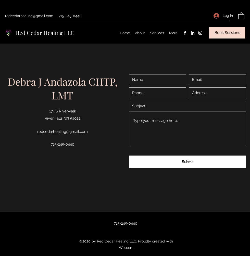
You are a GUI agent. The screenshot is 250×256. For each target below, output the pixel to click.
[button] (241, 15)
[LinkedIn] (192, 32)
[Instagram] (200, 32)
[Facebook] (185, 32)
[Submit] (187, 162)
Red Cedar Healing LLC (45, 32)
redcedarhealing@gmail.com (29, 16)
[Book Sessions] (227, 33)
